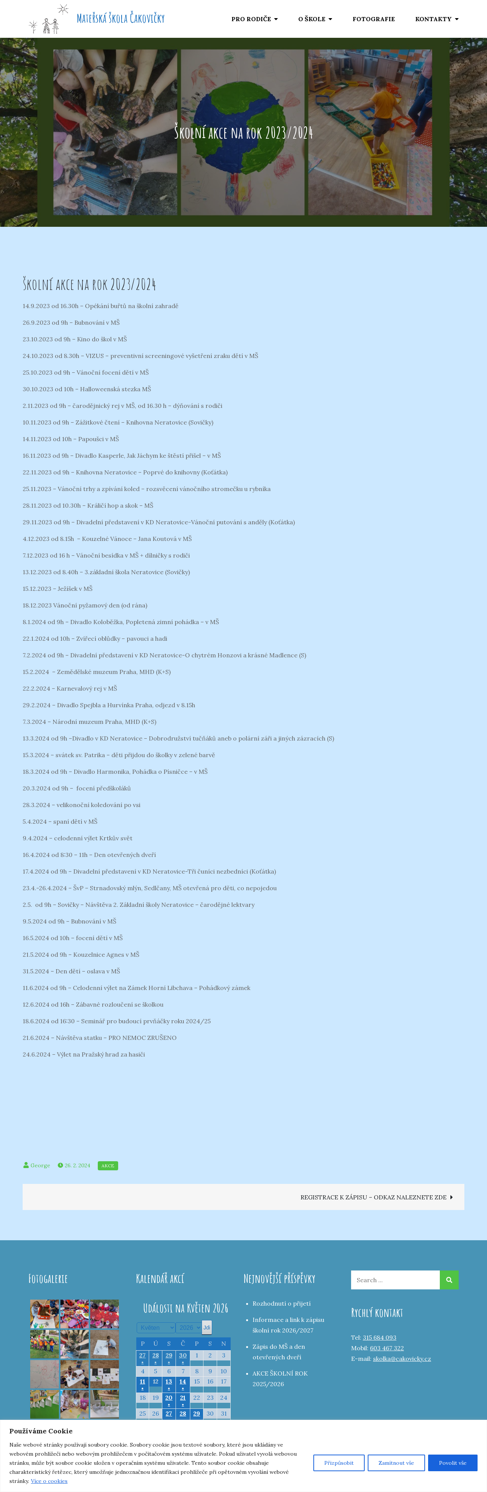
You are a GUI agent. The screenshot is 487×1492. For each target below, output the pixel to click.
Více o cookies (49, 1481)
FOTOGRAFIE (374, 19)
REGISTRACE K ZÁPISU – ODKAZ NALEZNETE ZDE (374, 1197)
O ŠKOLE (311, 19)
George (40, 1165)
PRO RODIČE (251, 19)
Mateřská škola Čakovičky (121, 18)
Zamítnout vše (396, 1462)
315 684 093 (379, 1337)
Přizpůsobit (339, 1462)
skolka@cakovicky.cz (402, 1358)
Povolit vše (453, 1462)
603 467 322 (387, 1348)
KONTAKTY (433, 19)
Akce (108, 1165)
